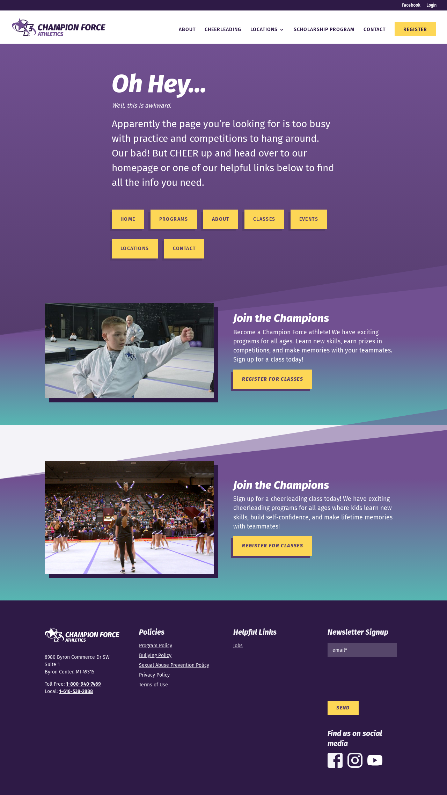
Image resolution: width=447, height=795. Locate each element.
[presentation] (381, 676)
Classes (264, 219)
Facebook (411, 5)
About (187, 29)
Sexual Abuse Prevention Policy (174, 665)
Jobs (238, 646)
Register (415, 29)
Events (308, 219)
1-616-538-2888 (76, 691)
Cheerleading (223, 29)
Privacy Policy (154, 675)
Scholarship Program (324, 29)
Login (431, 5)
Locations (264, 29)
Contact (375, 29)
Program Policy (155, 646)
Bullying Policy (155, 655)
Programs (173, 219)
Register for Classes (272, 379)
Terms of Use (153, 685)
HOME (127, 219)
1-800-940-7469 (83, 684)
